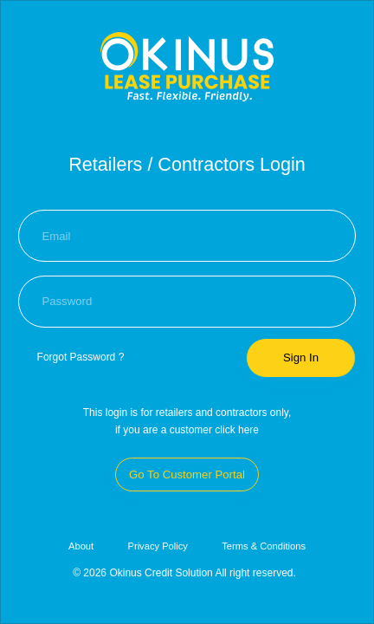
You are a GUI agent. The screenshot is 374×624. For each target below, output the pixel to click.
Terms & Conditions (264, 546)
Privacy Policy (157, 546)
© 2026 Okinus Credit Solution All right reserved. (184, 573)
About (81, 546)
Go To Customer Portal (187, 474)
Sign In (301, 357)
